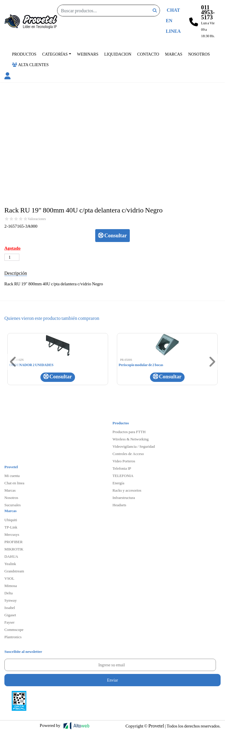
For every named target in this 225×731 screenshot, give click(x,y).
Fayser (9, 622)
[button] (7, 76)
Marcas (173, 54)
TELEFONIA (123, 475)
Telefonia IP (121, 468)
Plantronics (13, 636)
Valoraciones (37, 219)
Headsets (119, 504)
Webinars (87, 54)
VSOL (9, 578)
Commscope (13, 629)
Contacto (148, 54)
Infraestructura (123, 497)
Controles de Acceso (128, 453)
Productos (24, 54)
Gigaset (10, 614)
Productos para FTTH (129, 431)
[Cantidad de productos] (11, 257)
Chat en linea (14, 483)
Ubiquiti (10, 519)
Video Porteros (123, 461)
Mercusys (11, 534)
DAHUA (11, 556)
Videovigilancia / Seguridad (133, 446)
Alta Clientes (30, 64)
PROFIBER (13, 541)
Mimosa (10, 585)
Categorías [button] (55, 54)
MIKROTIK (13, 549)
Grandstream (14, 571)
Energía (118, 483)
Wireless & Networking (130, 439)
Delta (8, 593)
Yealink (10, 563)
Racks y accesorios (126, 490)
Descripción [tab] (15, 273)
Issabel (9, 607)
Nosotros (199, 54)
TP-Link (10, 527)
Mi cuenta (12, 475)
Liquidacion (118, 54)
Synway (10, 600)
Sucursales (12, 504)
